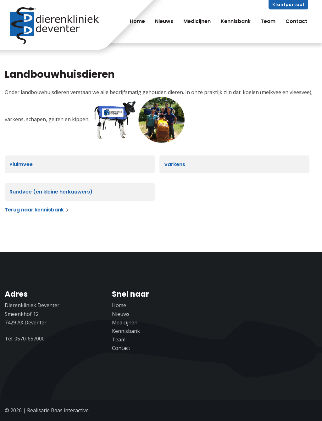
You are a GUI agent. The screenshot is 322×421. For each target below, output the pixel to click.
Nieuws (164, 21)
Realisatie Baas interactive (58, 410)
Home (137, 21)
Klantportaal (288, 5)
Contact (296, 21)
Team (268, 21)
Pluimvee (21, 164)
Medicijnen (197, 21)
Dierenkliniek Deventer (55, 26)
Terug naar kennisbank (34, 209)
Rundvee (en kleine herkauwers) (50, 191)
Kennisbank (236, 21)
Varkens (174, 164)
